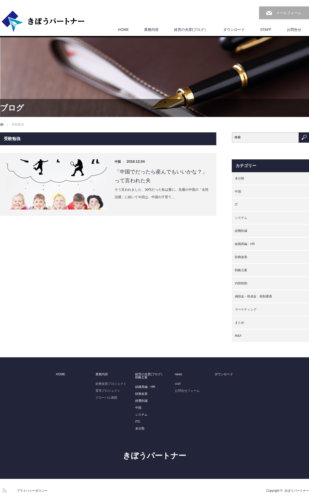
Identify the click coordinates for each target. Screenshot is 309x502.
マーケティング (245, 309)
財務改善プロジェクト (111, 383)
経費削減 (241, 231)
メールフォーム (288, 13)
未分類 (239, 178)
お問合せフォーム (187, 390)
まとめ (239, 322)
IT (236, 204)
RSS (4, 490)
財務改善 (241, 257)
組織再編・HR (245, 244)
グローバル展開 (106, 397)
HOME (123, 30)
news (178, 374)
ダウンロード (234, 30)
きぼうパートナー (154, 455)
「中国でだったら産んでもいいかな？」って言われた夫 (161, 176)
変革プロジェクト (108, 390)
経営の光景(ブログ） (191, 30)
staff (178, 383)
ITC (137, 421)
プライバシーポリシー (32, 490)
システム (241, 218)
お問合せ (294, 30)
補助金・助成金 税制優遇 (253, 296)
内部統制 (241, 283)
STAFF (265, 30)
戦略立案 (241, 270)
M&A (238, 335)
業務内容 (151, 30)
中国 (118, 161)
